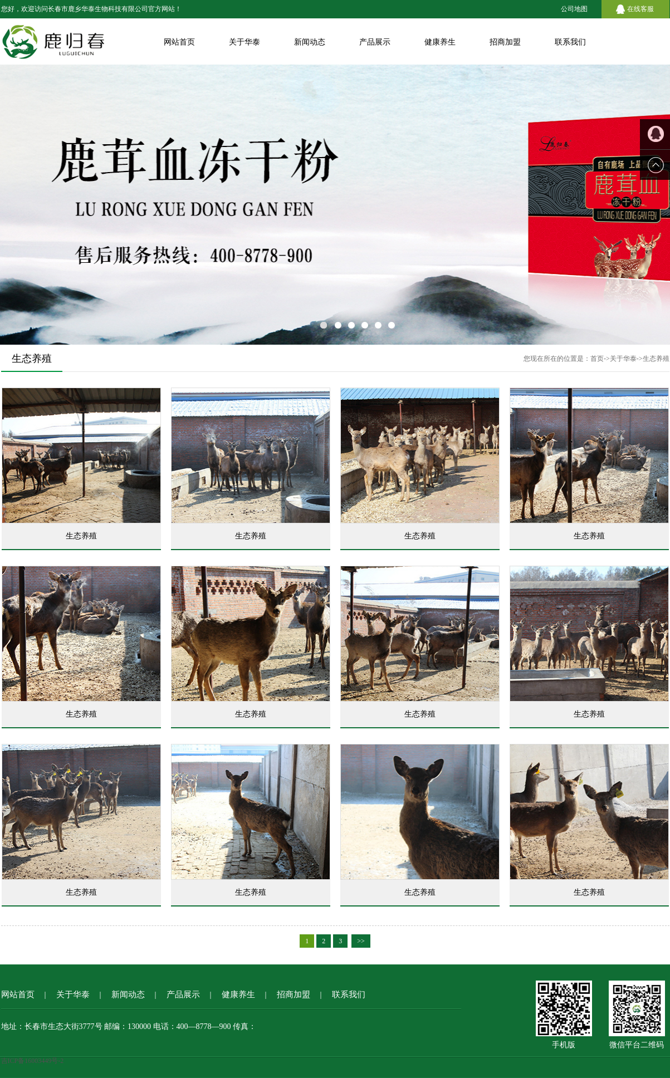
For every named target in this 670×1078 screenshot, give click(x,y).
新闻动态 (309, 42)
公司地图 (574, 9)
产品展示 (374, 42)
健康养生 (440, 42)
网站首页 (179, 42)
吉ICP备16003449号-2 (32, 1061)
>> (361, 941)
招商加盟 (505, 42)
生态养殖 (656, 358)
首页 (597, 358)
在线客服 (640, 9)
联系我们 (570, 42)
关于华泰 (244, 42)
